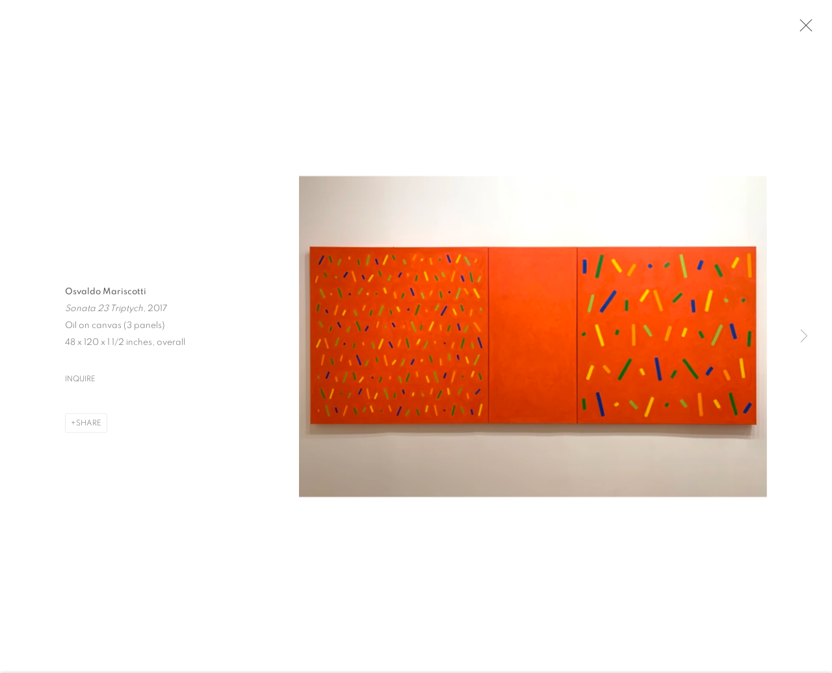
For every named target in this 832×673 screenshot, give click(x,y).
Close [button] (802, 29)
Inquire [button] (80, 381)
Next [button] (804, 336)
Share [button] (88, 425)
